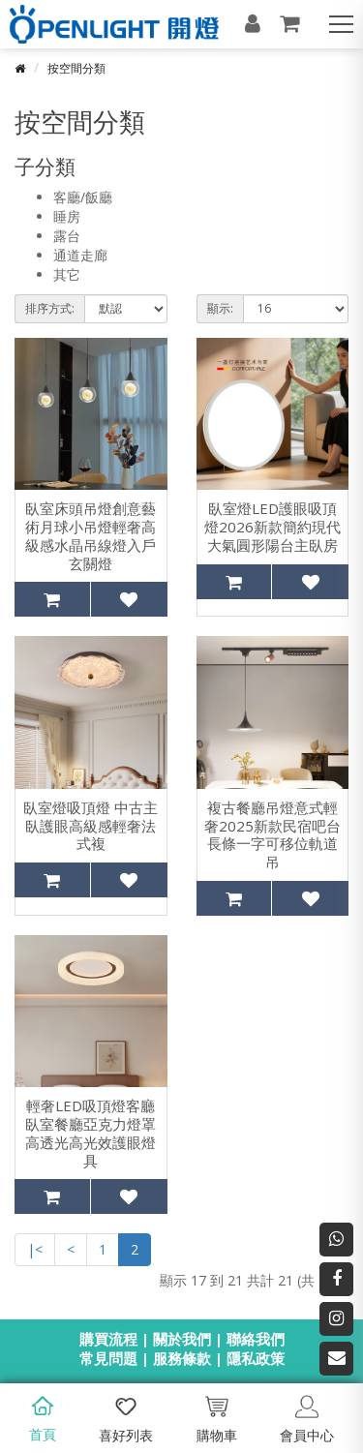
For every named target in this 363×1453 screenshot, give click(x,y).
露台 (66, 236)
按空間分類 (76, 68)
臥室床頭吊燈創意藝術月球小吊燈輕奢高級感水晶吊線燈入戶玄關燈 (90, 535)
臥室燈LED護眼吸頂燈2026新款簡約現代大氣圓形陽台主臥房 (272, 526)
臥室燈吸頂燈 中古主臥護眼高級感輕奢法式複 (90, 826)
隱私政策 (256, 1358)
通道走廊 (80, 255)
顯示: (220, 308)
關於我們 (182, 1338)
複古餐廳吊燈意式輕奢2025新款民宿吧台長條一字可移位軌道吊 (272, 835)
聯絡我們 (256, 1338)
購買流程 (108, 1338)
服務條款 (182, 1358)
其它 (66, 274)
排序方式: (50, 308)
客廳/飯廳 (82, 197)
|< (35, 1249)
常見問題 (108, 1358)
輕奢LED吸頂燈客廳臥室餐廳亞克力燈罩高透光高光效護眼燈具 (90, 1133)
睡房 (66, 216)
